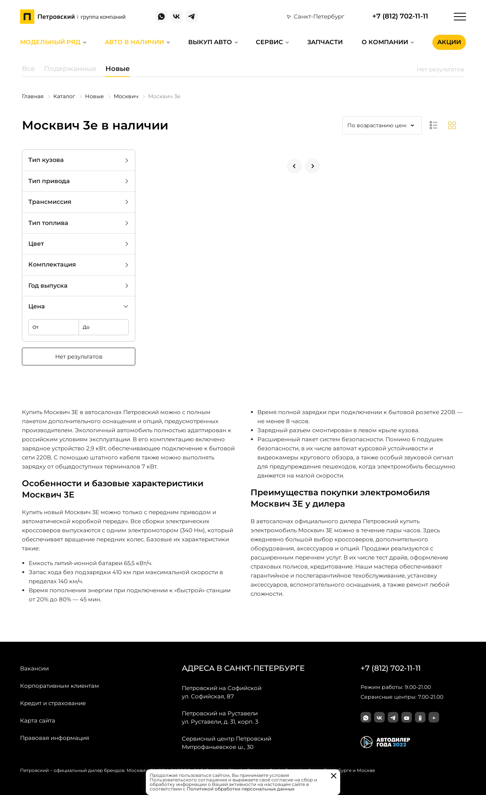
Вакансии (34, 668)
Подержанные (70, 69)
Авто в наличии (134, 42)
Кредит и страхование (53, 703)
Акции (449, 42)
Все (28, 69)
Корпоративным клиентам (59, 685)
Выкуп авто (210, 42)
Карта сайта (37, 720)
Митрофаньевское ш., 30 (226, 742)
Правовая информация (54, 737)
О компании (385, 42)
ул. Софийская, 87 (222, 692)
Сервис (269, 42)
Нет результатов (78, 356)
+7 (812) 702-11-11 (400, 16)
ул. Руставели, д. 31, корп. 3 (220, 717)
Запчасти (325, 42)
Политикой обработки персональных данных (240, 789)
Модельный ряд (50, 42)
